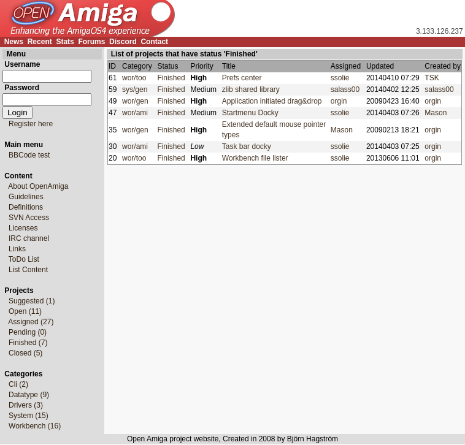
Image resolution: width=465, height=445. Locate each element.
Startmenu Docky (252, 112)
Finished (173, 78)
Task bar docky (248, 146)
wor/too (136, 78)
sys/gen (137, 89)
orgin (339, 101)
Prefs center (244, 78)
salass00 (345, 89)
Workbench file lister (257, 158)
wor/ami (137, 112)
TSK (432, 78)
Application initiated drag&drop (274, 101)
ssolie (340, 78)
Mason (436, 112)
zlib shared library (253, 89)
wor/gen (137, 101)
